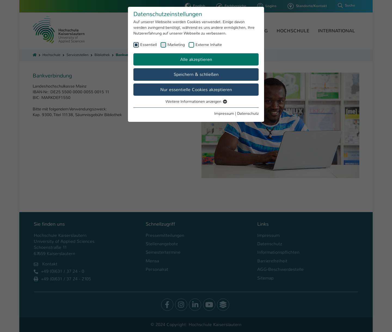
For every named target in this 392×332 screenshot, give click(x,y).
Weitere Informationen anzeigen (196, 101)
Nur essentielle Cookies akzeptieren (196, 89)
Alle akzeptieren (196, 59)
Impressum (224, 113)
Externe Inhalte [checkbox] (208, 44)
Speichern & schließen (196, 74)
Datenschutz (248, 113)
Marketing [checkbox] (176, 44)
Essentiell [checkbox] (148, 44)
